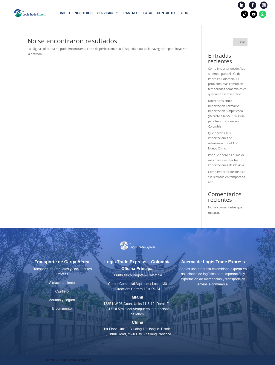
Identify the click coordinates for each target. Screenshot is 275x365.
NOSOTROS (84, 13)
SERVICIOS (106, 13)
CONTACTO (166, 13)
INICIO (65, 13)
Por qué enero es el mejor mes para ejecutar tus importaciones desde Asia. (226, 160)
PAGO (147, 13)
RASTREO (131, 13)
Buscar (240, 42)
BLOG (184, 13)
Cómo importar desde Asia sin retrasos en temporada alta (226, 177)
